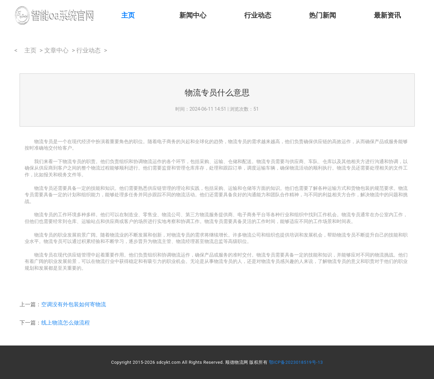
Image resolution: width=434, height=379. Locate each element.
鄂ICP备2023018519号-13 (296, 362)
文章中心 (56, 50)
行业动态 (257, 15)
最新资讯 (387, 15)
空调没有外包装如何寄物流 (73, 304)
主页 (128, 15)
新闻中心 (192, 15)
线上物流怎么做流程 (65, 322)
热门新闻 (322, 15)
